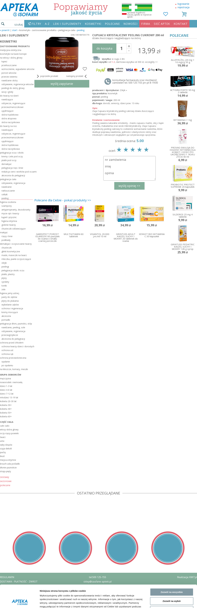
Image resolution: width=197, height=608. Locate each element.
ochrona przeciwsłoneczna (13, 357)
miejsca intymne (8, 459)
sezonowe (6, 481)
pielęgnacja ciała (8, 179)
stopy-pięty (5, 471)
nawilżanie (7, 186)
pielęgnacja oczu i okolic (12, 152)
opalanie (6, 361)
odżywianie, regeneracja (13, 183)
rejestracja (183, 7)
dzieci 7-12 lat (6, 393)
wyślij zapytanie (62, 84)
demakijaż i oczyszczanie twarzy (16, 243)
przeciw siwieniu (9, 76)
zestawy (4, 477)
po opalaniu (7, 365)
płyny (4, 278)
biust (2, 456)
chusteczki (7, 247)
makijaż (4, 232)
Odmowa (171, 432)
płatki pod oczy (9, 160)
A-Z (47, 24)
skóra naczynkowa (11, 122)
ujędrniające (7, 110)
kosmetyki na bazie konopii (13, 53)
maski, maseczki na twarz (14, 255)
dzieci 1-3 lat (6, 386)
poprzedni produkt (47, 76)
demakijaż (7, 164)
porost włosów (9, 72)
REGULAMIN (7, 577)
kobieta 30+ (6, 405)
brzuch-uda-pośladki (10, 463)
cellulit (5, 194)
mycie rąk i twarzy (10, 213)
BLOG (3, 599)
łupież (4, 61)
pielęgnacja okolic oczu (13, 270)
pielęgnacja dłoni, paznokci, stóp (16, 323)
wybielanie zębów (10, 304)
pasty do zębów (9, 297)
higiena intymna (9, 221)
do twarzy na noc (8, 126)
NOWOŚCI (130, 24)
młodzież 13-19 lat (9, 397)
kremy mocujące (10, 312)
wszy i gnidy (7, 91)
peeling (81, 30)
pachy (3, 452)
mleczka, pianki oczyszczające (16, 259)
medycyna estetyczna (10, 50)
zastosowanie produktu (15, 46)
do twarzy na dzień (9, 95)
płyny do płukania (10, 300)
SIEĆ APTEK (162, 24)
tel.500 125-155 (97, 577)
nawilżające (7, 99)
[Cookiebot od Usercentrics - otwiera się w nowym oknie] (19, 445)
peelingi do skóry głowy (13, 88)
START (14, 30)
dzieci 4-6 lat (6, 389)
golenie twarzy (9, 224)
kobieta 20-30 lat (8, 401)
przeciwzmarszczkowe (12, 107)
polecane (5, 485)
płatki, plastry (8, 274)
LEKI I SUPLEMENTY (67, 24)
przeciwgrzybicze (10, 335)
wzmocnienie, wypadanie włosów (17, 69)
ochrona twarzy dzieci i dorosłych (17, 346)
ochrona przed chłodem (11, 342)
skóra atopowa (9, 118)
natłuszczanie (8, 190)
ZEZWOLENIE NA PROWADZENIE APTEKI (23, 590)
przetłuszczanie (9, 65)
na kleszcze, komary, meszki (14, 369)
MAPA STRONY (8, 603)
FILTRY (36, 24)
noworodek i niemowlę (11, 382)
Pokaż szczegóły (162, 445)
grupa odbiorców (10, 374)
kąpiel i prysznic (9, 217)
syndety (5, 281)
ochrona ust (7, 350)
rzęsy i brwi (7, 236)
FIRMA (145, 24)
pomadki (6, 319)
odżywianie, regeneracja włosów (17, 84)
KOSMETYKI (93, 24)
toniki (4, 285)
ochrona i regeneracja (12, 308)
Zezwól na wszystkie (172, 414)
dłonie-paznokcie (8, 467)
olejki (4, 262)
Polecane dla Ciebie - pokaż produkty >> (62, 200)
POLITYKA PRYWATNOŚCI (14, 586)
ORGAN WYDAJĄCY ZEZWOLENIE (18, 594)
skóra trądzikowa (10, 114)
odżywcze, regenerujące (13, 103)
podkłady (6, 240)
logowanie (183, 3)
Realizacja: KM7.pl (187, 577)
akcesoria (6, 316)
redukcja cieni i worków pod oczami (17, 171)
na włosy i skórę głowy (11, 57)
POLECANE (112, 24)
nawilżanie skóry (10, 80)
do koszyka (104, 48)
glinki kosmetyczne (11, 251)
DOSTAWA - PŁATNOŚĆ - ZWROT (19, 581)
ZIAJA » (123, 90)
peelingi (5, 266)
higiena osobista (8, 202)
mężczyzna (5, 378)
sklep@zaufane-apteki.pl (97, 581)
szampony (7, 205)
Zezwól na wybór (172, 423)
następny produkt (77, 76)
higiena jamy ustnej (9, 293)
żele (3, 289)
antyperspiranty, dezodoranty (16, 209)
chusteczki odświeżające (14, 228)
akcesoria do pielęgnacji (13, 175)
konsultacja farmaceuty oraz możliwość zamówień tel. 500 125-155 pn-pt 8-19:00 (135, 81)
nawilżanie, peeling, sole (13, 327)
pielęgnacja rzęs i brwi (12, 167)
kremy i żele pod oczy (12, 156)
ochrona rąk (7, 354)
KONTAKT (181, 24)
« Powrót (5, 30)
